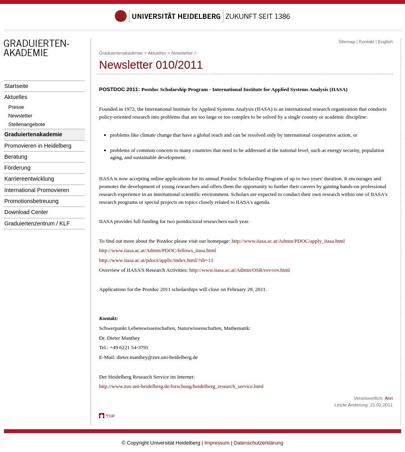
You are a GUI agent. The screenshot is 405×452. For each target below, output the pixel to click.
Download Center (26, 212)
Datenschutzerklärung (258, 443)
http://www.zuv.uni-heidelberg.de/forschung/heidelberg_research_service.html (181, 386)
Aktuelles (15, 97)
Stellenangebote (26, 124)
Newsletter (20, 116)
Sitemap (347, 41)
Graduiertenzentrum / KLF (37, 223)
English (385, 41)
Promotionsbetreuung (31, 201)
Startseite (16, 86)
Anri (389, 398)
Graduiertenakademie (33, 134)
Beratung (15, 157)
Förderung (17, 168)
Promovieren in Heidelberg (38, 146)
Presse (16, 107)
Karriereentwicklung (29, 179)
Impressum (217, 443)
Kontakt (366, 41)
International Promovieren (36, 190)
